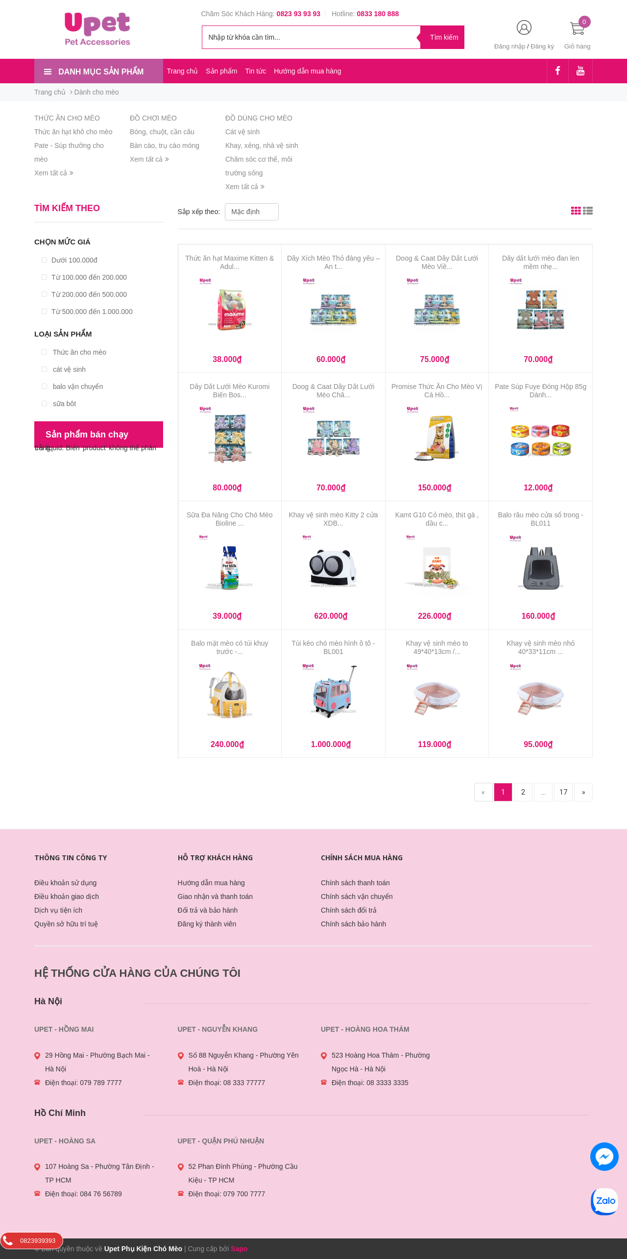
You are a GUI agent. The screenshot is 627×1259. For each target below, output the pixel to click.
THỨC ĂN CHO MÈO (67, 118)
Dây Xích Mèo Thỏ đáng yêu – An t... (333, 262)
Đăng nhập (509, 46)
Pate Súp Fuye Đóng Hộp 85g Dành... (540, 391)
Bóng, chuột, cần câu (162, 132)
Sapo (239, 1249)
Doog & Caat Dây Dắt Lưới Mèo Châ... (333, 391)
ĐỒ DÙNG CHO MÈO (258, 118)
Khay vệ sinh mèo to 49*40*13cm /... (437, 647)
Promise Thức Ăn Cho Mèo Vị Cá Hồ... (436, 391)
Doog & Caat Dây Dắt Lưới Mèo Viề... (437, 262)
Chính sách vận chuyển (357, 896)
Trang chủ (182, 71)
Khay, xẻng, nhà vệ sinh (261, 145)
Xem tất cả (53, 173)
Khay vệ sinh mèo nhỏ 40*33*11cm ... (540, 647)
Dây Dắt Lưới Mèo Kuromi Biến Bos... (229, 391)
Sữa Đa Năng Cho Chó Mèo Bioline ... (230, 519)
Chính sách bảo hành (353, 924)
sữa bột (59, 404)
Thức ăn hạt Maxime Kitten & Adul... (229, 262)
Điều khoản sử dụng (65, 883)
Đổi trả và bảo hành (208, 910)
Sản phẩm (221, 71)
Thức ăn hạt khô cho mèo (73, 132)
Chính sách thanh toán (355, 883)
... (543, 792)
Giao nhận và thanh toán (215, 896)
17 (563, 792)
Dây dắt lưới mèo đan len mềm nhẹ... (540, 262)
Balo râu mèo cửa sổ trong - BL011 (540, 519)
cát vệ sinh (64, 369)
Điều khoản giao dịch (66, 896)
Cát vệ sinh (242, 132)
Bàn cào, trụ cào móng (164, 145)
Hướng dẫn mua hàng (307, 71)
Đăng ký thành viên (207, 924)
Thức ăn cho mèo (74, 352)
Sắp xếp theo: (200, 212)
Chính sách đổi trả (349, 910)
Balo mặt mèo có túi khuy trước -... (229, 647)
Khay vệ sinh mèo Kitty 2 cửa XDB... (333, 519)
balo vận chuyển (72, 386)
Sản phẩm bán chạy (87, 434)
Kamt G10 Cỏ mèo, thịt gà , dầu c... (437, 519)
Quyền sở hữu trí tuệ (66, 924)
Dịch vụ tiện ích (58, 910)
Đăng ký (542, 46)
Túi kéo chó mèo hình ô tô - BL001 (333, 647)
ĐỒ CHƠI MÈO (153, 118)
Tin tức (255, 71)
